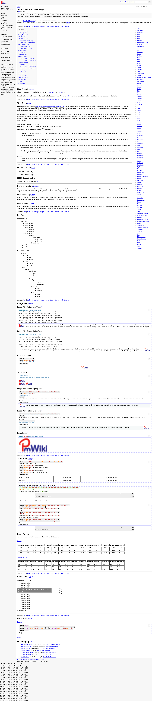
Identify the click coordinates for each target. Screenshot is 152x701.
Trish (138, 235)
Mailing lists (4, 41)
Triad (138, 233)
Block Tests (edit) (22, 76)
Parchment (140, 163)
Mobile (138, 133)
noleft (54, 14)
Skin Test (139, 205)
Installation (4, 22)
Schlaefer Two (141, 192)
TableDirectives (22, 557)
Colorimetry (140, 75)
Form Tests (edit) (22, 79)
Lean (138, 112)
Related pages (21, 83)
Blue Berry (139, 52)
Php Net (139, 167)
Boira (138, 59)
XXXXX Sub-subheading (26, 40)
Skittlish (139, 209)
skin (19, 11)
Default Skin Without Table (144, 77)
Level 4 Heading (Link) (26, 48)
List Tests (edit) (21, 50)
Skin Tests (139, 207)
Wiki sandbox (5, 8)
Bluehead (139, 56)
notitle (47, 14)
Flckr (138, 91)
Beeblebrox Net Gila (142, 42)
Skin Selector (65, 26)
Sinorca (139, 202)
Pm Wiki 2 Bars (141, 178)
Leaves (139, 114)
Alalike (138, 36)
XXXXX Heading (22, 37)
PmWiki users (5, 43)
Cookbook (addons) (6, 36)
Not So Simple (141, 159)
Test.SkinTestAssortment (53, 644)
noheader (23, 14)
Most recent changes (7, 10)
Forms (57, 26)
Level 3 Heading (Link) (25, 46)
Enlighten (139, 83)
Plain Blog (139, 170)
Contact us (4, 30)
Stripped (139, 223)
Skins (68, 23)
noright (60, 14)
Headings (35, 26)
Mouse (139, 137)
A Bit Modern (140, 30)
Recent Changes (124, 2)
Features (3, 19)
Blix (138, 48)
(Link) (36, 186)
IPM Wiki (139, 104)
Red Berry (139, 184)
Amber (138, 38)
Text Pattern (140, 229)
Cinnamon (139, 69)
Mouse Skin (140, 139)
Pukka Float (140, 180)
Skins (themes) (5, 38)
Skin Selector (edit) (23, 31)
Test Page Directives (142, 227)
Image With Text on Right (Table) (27, 66)
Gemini (139, 94)
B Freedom (140, 44)
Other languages (5, 57)
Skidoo (139, 204)
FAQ (2, 17)
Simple (139, 196)
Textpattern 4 (140, 231)
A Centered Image (23, 62)
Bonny (138, 61)
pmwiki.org (4, 34)
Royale (139, 190)
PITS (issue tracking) (7, 39)
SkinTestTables (26, 654)
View (137, 6)
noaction (40, 14)
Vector (138, 242)
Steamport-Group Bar (143, 219)
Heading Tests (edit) (23, 35)
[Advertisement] (8, 89)
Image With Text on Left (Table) (27, 68)
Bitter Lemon (140, 46)
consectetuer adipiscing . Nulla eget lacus (49, 106)
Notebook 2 (140, 157)
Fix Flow (139, 89)
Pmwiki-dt (139, 174)
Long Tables (21, 74)
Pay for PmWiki (5, 52)
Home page (4, 6)
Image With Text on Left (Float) (27, 58)
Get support (4, 48)
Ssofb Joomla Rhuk (142, 215)
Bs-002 (139, 65)
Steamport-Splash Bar (143, 221)
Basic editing (4, 24)
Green (138, 102)
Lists (47, 26)
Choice (139, 67)
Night (138, 149)
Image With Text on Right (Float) (27, 60)
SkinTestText (25, 656)
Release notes (5, 29)
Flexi (138, 93)
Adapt (138, 34)
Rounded (139, 188)
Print (150, 6)
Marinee (139, 130)
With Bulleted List (23, 77)
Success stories (5, 44)
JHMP (138, 108)
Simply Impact (141, 200)
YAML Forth (140, 248)
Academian (140, 32)
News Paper (140, 147)
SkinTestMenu (25, 650)
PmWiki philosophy (6, 27)
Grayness (139, 98)
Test (18, 7)
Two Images (22, 64)
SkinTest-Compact (29, 21)
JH (137, 106)
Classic (139, 71)
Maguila (139, 124)
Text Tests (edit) (22, 33)
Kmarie (19, 637)
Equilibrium (140, 85)
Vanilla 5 (139, 241)
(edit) (32, 89)
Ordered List (22, 52)
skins (68, 96)
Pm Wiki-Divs (140, 172)
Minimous (139, 131)
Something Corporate (142, 213)
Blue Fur (139, 54)
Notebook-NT (140, 155)
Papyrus (139, 161)
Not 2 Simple (140, 151)
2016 (138, 28)
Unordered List (23, 54)
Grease (139, 100)
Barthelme (139, 40)
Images (42, 26)
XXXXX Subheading (24, 39)
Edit (141, 6)
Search (132, 2)
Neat (138, 141)
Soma (138, 211)
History (145, 6)
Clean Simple (140, 73)
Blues (138, 58)
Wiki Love (139, 244)
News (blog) (4, 15)
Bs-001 (139, 63)
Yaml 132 (139, 246)
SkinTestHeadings (27, 644)
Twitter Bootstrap (141, 237)
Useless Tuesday (141, 239)
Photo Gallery (140, 165)
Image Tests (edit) (22, 56)
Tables (29, 26)
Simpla (139, 194)
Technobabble (140, 225)
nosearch (68, 14)
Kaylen (139, 110)
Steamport (139, 217)
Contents (21, 29)
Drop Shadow (140, 81)
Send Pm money (5, 53)
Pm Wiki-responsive (142, 176)
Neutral (139, 145)
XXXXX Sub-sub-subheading (28, 42)
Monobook (139, 135)
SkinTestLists (25, 648)
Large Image (22, 70)
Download (4, 20)
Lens (138, 116)
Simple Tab (140, 198)
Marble (139, 128)
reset (51, 92)
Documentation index (7, 25)
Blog (138, 50)
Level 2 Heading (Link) (23, 44)
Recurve (139, 182)
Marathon (139, 126)
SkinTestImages (26, 646)
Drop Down (140, 79)
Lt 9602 (139, 122)
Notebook (139, 153)
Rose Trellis (140, 186)
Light (138, 118)
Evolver (139, 87)
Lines (138, 120)
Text (24, 26)
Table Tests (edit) (22, 72)
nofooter (31, 14)
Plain (138, 168)
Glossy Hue (140, 96)
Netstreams (140, 143)
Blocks (52, 26)
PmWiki (3, 14)
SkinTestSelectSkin (27, 652)
